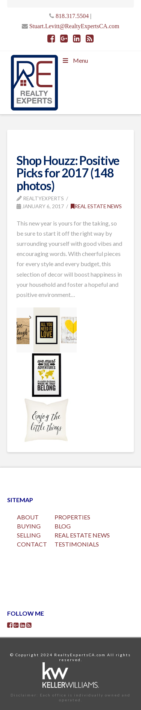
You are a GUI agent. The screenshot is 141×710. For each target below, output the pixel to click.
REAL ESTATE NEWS (82, 535)
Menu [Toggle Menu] (75, 60)
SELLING (29, 535)
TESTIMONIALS (77, 544)
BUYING (29, 526)
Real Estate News (96, 206)
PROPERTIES (72, 517)
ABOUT (28, 517)
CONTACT (32, 544)
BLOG (63, 526)
